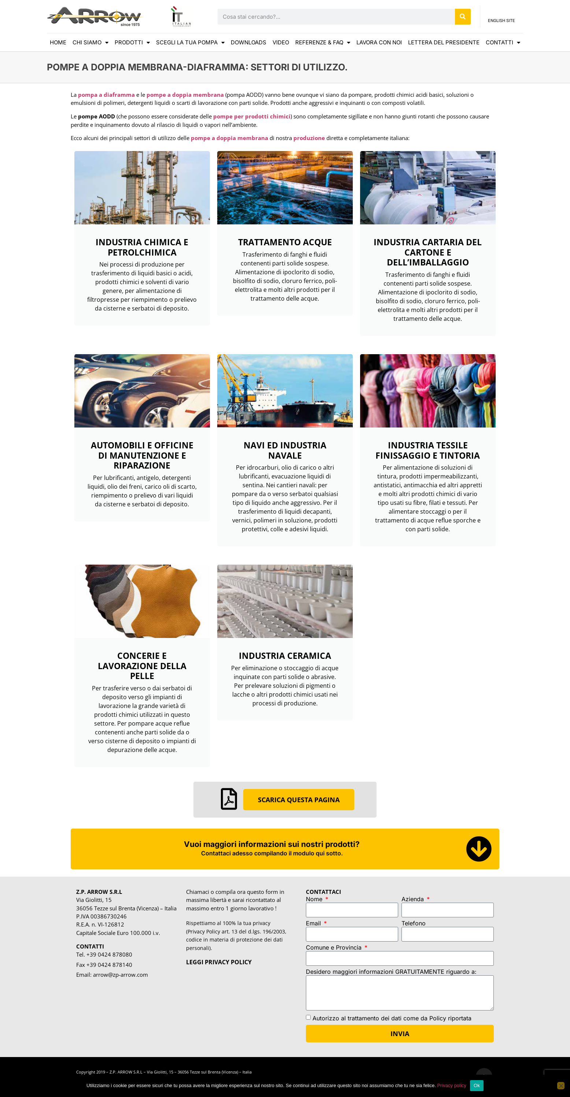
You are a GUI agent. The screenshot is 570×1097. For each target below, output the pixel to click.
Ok (477, 1085)
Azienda (413, 899)
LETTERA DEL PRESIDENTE (444, 42)
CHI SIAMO (90, 42)
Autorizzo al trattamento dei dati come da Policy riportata (391, 1017)
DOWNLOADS (248, 42)
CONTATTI (503, 42)
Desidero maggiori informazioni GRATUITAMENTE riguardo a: (391, 972)
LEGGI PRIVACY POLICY (219, 962)
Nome (315, 899)
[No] (561, 1085)
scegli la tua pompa (190, 42)
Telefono (413, 923)
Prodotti (132, 42)
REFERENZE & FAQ (322, 42)
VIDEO (281, 42)
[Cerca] (463, 17)
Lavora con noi (379, 42)
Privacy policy (451, 1085)
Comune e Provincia (334, 947)
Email (314, 923)
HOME (58, 42)
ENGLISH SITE (501, 22)
